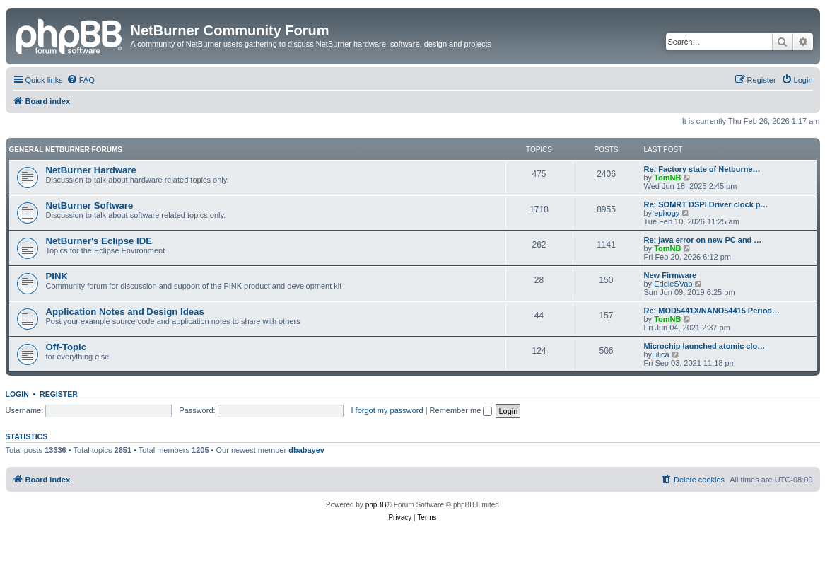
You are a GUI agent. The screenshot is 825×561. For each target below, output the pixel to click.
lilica (661, 354)
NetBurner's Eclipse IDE (99, 241)
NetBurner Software (90, 205)
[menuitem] (80, 79)
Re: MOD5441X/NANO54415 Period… (712, 310)
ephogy (666, 213)
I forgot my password (387, 410)
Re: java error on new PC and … (703, 240)
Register (59, 394)
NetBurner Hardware (91, 170)
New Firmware (670, 275)
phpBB (376, 505)
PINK (57, 276)
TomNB (667, 177)
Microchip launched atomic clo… (705, 346)
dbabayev (306, 450)
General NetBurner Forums (65, 150)
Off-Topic (66, 347)
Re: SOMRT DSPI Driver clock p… (706, 204)
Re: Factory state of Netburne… (702, 169)
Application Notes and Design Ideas (125, 311)
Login (17, 394)
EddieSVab (673, 283)
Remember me (461, 410)
